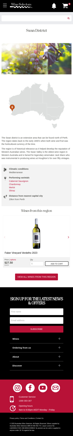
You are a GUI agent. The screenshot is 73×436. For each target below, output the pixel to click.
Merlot (12, 187)
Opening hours (26, 406)
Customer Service (27, 397)
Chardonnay (15, 184)
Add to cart (57, 264)
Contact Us (39, 418)
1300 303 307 (25, 401)
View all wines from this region (36, 277)
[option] (36, 241)
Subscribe (36, 329)
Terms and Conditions (27, 418)
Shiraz (12, 190)
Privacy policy (14, 418)
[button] (55, 5)
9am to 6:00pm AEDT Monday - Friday (37, 410)
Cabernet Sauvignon (18, 181)
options (13, 260)
